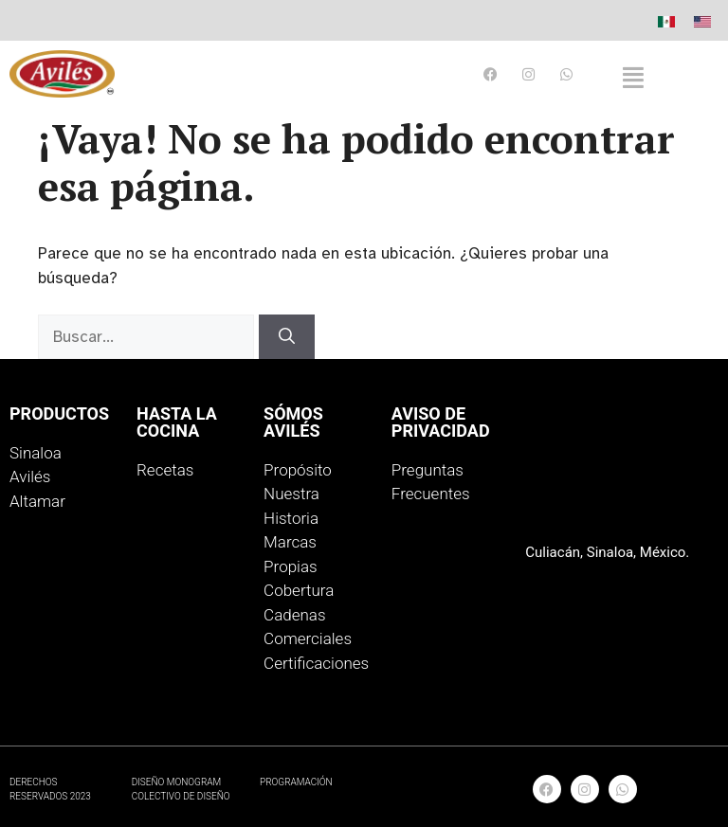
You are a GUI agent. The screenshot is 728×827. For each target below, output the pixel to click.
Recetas (164, 469)
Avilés (29, 476)
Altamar (37, 501)
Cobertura (299, 590)
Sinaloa (35, 452)
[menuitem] (666, 21)
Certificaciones (316, 663)
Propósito (298, 469)
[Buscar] (287, 337)
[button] (633, 78)
